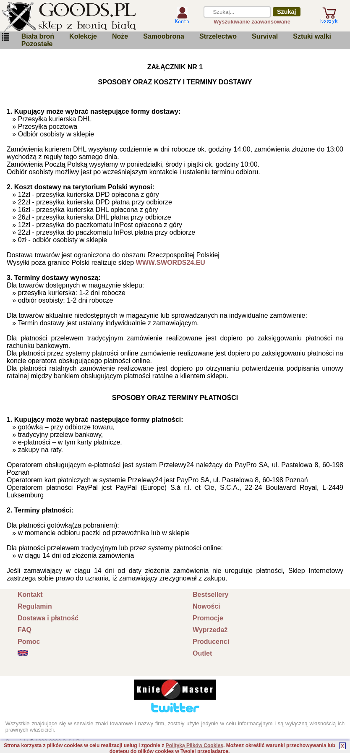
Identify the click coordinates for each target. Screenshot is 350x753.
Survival (265, 36)
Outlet (202, 653)
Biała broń (37, 36)
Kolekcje (83, 36)
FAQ (24, 629)
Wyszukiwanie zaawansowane (252, 21)
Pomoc (29, 641)
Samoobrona (163, 36)
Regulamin (35, 606)
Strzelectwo (218, 36)
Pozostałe (37, 43)
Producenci (211, 641)
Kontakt (30, 594)
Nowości (206, 606)
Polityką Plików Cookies (194, 745)
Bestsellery (210, 594)
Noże (120, 36)
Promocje (208, 618)
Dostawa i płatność (48, 618)
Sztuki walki (312, 36)
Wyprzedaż (210, 629)
